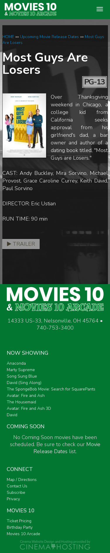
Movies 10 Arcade (23, 534)
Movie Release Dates (66, 448)
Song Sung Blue (22, 376)
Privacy (13, 499)
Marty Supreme (21, 370)
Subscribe (16, 492)
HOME (8, 37)
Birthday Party (20, 527)
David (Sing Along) (24, 382)
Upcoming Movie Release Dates (49, 37)
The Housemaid (21, 402)
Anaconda (16, 363)
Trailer (21, 244)
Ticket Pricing (19, 521)
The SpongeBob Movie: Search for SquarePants (51, 389)
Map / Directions (22, 479)
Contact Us (17, 486)
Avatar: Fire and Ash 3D (29, 408)
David (12, 415)
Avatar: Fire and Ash (26, 395)
